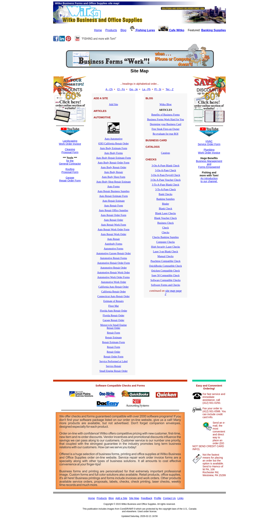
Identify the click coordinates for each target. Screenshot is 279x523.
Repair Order (113, 352)
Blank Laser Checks (165, 213)
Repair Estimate (113, 337)
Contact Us (169, 498)
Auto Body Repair (113, 172)
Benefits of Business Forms (165, 114)
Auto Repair (113, 239)
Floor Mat (113, 306)
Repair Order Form (113, 356)
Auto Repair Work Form (113, 224)
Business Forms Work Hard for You (165, 119)
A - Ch (109, 89)
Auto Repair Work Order (113, 234)
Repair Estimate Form (113, 342)
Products (111, 30)
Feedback (146, 498)
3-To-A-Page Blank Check (165, 184)
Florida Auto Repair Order (113, 310)
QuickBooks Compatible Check (165, 266)
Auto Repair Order (113, 220)
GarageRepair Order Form (70, 179)
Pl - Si (157, 89)
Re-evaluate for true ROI (165, 133)
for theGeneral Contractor (70, 162)
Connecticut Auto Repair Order (113, 296)
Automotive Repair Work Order (113, 272)
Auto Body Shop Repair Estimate (113, 181)
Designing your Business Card (165, 124)
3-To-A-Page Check (165, 189)
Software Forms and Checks (165, 285)
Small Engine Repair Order (113, 371)
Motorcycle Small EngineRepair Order (113, 326)
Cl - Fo (121, 89)
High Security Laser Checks (165, 246)
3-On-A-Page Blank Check (166, 165)
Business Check (165, 223)
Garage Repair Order (113, 320)
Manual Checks (166, 256)
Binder (165, 203)
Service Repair (113, 366)
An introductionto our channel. (209, 180)
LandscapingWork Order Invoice (70, 142)
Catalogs (165, 153)
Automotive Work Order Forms (113, 277)
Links (181, 498)
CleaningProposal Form (70, 151)
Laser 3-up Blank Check (165, 251)
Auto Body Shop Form (113, 177)
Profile (157, 498)
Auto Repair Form (113, 205)
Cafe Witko (171, 30)
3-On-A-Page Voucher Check (165, 180)
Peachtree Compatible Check (165, 261)
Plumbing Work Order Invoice (209, 151)
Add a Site (121, 498)
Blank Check (165, 208)
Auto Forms (113, 186)
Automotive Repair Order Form (113, 263)
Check (165, 227)
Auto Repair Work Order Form (113, 229)
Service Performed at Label (113, 361)
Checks (165, 232)
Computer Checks (165, 242)
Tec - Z (170, 89)
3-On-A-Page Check (165, 170)
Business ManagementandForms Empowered (209, 164)
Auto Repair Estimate (113, 201)
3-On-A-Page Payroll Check (165, 175)
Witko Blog (165, 104)
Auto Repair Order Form (113, 215)
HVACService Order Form (209, 143)
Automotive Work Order (113, 282)
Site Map (134, 498)
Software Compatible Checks (165, 280)
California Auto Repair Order (113, 286)
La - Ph (146, 89)
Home (98, 30)
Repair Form (113, 332)
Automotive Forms (113, 248)
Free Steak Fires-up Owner (165, 129)
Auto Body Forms (113, 153)
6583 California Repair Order (113, 143)
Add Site (113, 104)
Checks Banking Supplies (165, 237)
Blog (123, 30)
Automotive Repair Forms (113, 258)
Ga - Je (133, 89)
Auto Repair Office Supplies (113, 210)
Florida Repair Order (113, 315)
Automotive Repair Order (113, 267)
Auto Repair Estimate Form (113, 196)
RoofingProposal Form (70, 171)
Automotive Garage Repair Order (113, 253)
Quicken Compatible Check (165, 270)
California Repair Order (113, 291)
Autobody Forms (113, 243)
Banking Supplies (213, 30)
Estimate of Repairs (113, 301)
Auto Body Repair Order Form (113, 162)
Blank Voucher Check (165, 218)
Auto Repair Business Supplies (114, 191)
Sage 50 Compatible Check (165, 275)
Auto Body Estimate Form (113, 148)
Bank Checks (165, 194)
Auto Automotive (114, 138)
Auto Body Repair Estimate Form (113, 158)
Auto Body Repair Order (113, 167)
